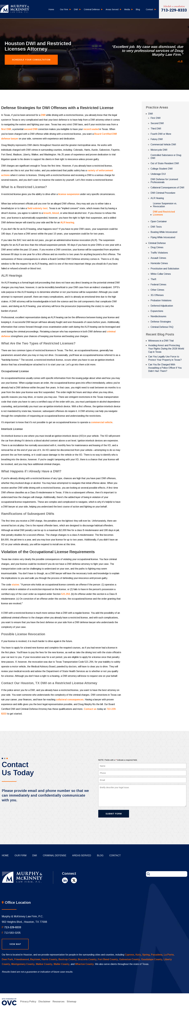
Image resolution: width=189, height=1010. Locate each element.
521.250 (65, 594)
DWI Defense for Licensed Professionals (164, 180)
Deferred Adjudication (162, 305)
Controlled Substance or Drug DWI (166, 156)
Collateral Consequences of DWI (167, 187)
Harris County (49, 959)
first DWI (6, 129)
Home (51, 9)
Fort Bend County (108, 959)
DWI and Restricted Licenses (164, 213)
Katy (138, 954)
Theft (153, 279)
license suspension (69, 194)
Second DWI (157, 123)
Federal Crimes (158, 284)
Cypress (129, 954)
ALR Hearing (157, 198)
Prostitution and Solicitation (165, 268)
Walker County (44, 964)
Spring (146, 954)
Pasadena (156, 954)
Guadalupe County (151, 959)
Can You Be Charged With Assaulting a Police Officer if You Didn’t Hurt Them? (165, 367)
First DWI (156, 118)
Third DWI (156, 128)
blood (55, 213)
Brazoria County (87, 959)
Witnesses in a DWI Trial (161, 340)
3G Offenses (157, 295)
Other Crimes (157, 290)
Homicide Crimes (159, 263)
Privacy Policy (28, 1001)
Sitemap (71, 1001)
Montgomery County (22, 964)
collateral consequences (70, 699)
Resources (59, 1001)
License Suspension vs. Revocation (165, 205)
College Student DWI (162, 168)
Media (127, 9)
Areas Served (112, 9)
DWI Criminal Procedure (163, 193)
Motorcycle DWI (159, 150)
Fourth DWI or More (161, 134)
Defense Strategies (161, 321)
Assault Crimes (158, 258)
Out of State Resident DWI (165, 163)
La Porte (169, 954)
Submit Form (114, 814)
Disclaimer (44, 1001)
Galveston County (129, 959)
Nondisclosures (158, 316)
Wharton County (84, 964)
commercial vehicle (101, 422)
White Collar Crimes (161, 274)
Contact (149, 9)
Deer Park (7, 959)
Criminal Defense (92, 9)
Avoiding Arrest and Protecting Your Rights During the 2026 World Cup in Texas (166, 348)
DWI (76, 9)
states (15, 584)
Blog (138, 9)
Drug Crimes (157, 247)
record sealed (91, 129)
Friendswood (21, 959)
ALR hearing (67, 222)
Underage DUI (158, 174)
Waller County (61, 964)
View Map (15, 944)
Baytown (35, 959)
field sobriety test (37, 208)
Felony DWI (157, 139)
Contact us (90, 709)
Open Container (159, 221)
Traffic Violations (159, 252)
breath (47, 213)
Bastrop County (67, 959)
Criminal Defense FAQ (162, 327)
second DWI (30, 129)
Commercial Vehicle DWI (163, 144)
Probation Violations (161, 300)
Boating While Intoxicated (164, 232)
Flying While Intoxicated (163, 237)
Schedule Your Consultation (31, 60)
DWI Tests (156, 226)
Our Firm (64, 9)
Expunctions (157, 311)
